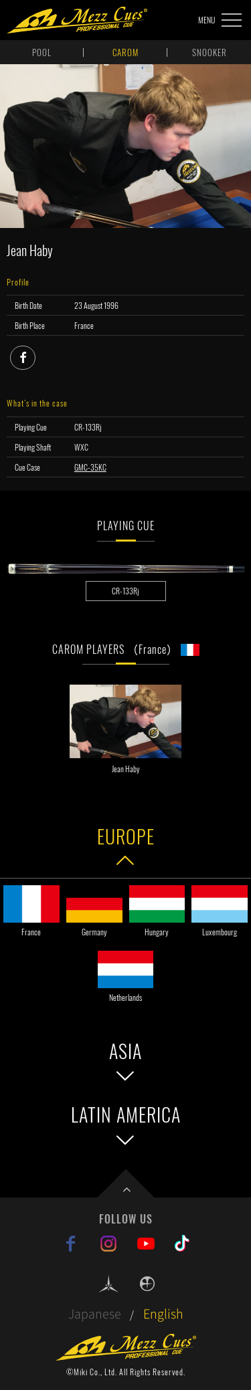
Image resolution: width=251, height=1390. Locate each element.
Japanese (94, 1313)
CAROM (125, 52)
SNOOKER (209, 52)
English (163, 1313)
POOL (42, 52)
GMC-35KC (90, 467)
